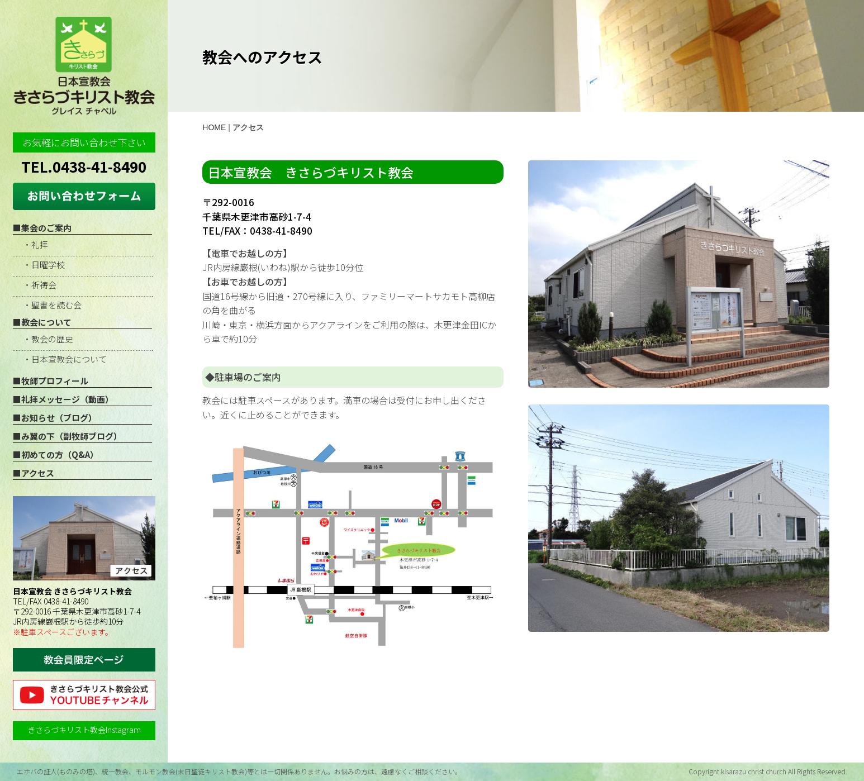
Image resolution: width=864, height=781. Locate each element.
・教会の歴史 (48, 339)
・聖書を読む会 (52, 305)
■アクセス (33, 473)
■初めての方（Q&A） (55, 454)
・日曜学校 (44, 264)
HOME (214, 127)
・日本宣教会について (65, 359)
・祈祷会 (39, 285)
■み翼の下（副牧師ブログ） (67, 436)
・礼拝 (35, 244)
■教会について (42, 322)
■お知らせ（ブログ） (55, 417)
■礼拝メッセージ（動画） (63, 399)
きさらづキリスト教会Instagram (84, 729)
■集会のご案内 (42, 228)
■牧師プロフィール (50, 381)
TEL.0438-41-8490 (83, 166)
